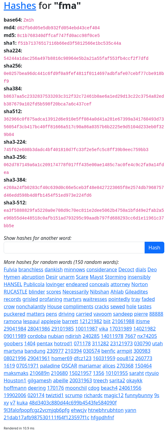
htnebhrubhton (106, 410)
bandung (35, 350)
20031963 (81, 380)
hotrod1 (63, 343)
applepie (51, 321)
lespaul (31, 321)
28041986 (38, 328)
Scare (82, 276)
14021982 (144, 328)
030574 (91, 350)
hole (131, 306)
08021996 (15, 358)
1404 (30, 343)
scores (53, 291)
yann (130, 410)
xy (6, 402)
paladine (50, 365)
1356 (98, 373)
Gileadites (136, 291)
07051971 (27, 365)
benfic (108, 350)
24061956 (130, 387)
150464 (143, 365)
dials (140, 269)
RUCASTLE (15, 291)
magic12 (114, 395)
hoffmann (15, 387)
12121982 (90, 321)
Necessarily (75, 291)
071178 (82, 343)
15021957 (80, 373)
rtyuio (152, 373)
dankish (54, 269)
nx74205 (147, 336)
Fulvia (10, 269)
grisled (30, 299)
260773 (143, 358)
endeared (77, 284)
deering (37, 387)
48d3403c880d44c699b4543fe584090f (73, 402)
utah (157, 343)
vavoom (103, 313)
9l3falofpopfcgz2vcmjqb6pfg (37, 410)
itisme (143, 321)
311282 (100, 343)
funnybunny (139, 395)
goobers (13, 343)
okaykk (134, 380)
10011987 (86, 328)
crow (9, 306)
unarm (66, 276)
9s (156, 395)
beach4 (109, 387)
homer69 (61, 358)
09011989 (15, 336)
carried (84, 313)
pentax (45, 343)
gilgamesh (40, 380)
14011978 (112, 336)
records (12, 299)
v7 (12, 402)
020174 (35, 395)
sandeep (123, 313)
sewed (117, 306)
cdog (93, 387)
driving (66, 313)
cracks (102, 306)
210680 (59, 373)
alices (108, 365)
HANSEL (13, 284)
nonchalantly (31, 306)
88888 (156, 313)
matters (35, 313)
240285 (91, 336)
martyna (13, 350)
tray (135, 299)
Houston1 (15, 380)
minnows (74, 269)
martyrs (72, 299)
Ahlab (117, 291)
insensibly (139, 276)
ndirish (73, 336)
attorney (120, 284)
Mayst (97, 276)
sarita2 (117, 380)
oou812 (125, 358)
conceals (99, 284)
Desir (52, 276)
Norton (139, 284)
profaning (50, 299)
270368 (125, 365)
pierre (141, 313)
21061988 (123, 321)
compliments (78, 306)
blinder (37, 291)
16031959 (104, 358)
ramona (13, 321)
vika (103, 328)
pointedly (119, 299)
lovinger (55, 284)
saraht (136, 373)
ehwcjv (78, 410)
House (54, 306)
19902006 (15, 395)
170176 (55, 387)
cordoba (36, 336)
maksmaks (16, 373)
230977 (55, 350)
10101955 (117, 373)
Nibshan (99, 291)
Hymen (12, 276)
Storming (115, 276)
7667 (130, 336)
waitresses (95, 299)
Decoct (126, 269)
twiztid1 (55, 395)
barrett (70, 321)
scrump (74, 395)
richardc (93, 395)
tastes (144, 306)
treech (100, 380)
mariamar (89, 365)
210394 (73, 350)
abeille (60, 380)
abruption (33, 276)
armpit (124, 350)
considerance (101, 269)
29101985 (62, 328)
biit (107, 321)
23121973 (121, 343)
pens (51, 313)
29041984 (15, 328)
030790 (142, 343)
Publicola (33, 284)
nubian (56, 336)
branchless (30, 269)
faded (148, 299)
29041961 (38, 358)
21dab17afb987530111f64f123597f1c (47, 417)
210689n (40, 373)
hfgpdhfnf (102, 417)
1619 (9, 365)
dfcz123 (82, 358)
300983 (142, 350)
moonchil (76, 387)
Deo (152, 269)
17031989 (121, 328)
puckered (14, 313)
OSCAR (69, 365)
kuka (22, 402)
